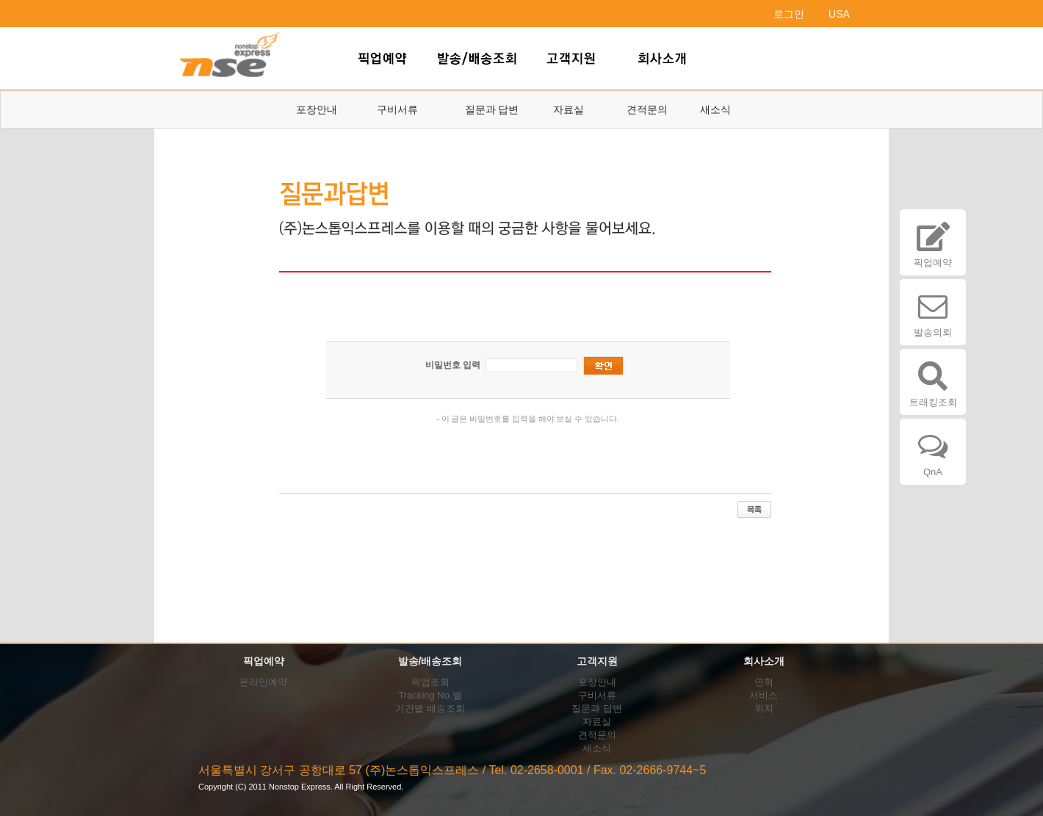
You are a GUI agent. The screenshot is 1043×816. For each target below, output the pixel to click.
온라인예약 (263, 681)
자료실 (568, 109)
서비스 (763, 695)
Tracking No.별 (429, 695)
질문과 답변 (492, 109)
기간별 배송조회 (430, 708)
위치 (763, 708)
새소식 (715, 109)
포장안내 (316, 109)
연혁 (763, 681)
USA (839, 14)
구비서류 (397, 109)
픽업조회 (430, 681)
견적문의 (647, 109)
